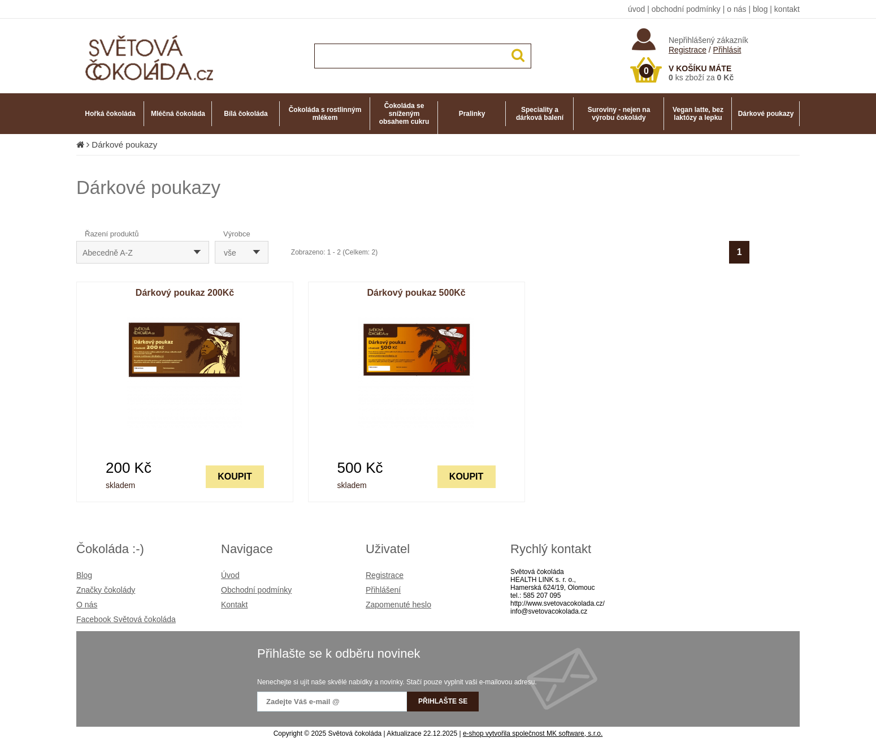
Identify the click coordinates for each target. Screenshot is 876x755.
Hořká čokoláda (110, 114)
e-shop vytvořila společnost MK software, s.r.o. (532, 733)
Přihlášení (383, 589)
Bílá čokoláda (245, 114)
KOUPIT (234, 476)
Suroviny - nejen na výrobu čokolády (619, 114)
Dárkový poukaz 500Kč (416, 292)
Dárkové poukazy (766, 114)
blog (760, 9)
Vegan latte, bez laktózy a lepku (698, 114)
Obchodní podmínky (256, 589)
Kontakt (234, 604)
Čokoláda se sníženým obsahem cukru (404, 114)
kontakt (787, 9)
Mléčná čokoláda (178, 114)
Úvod (230, 575)
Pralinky (472, 114)
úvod (636, 9)
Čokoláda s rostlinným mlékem (325, 114)
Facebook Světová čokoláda (126, 619)
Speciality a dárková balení (539, 114)
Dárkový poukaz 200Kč (185, 292)
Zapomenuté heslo (398, 604)
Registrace (687, 49)
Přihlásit (727, 49)
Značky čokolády (105, 589)
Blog (84, 575)
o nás (736, 9)
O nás (86, 604)
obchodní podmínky (686, 9)
